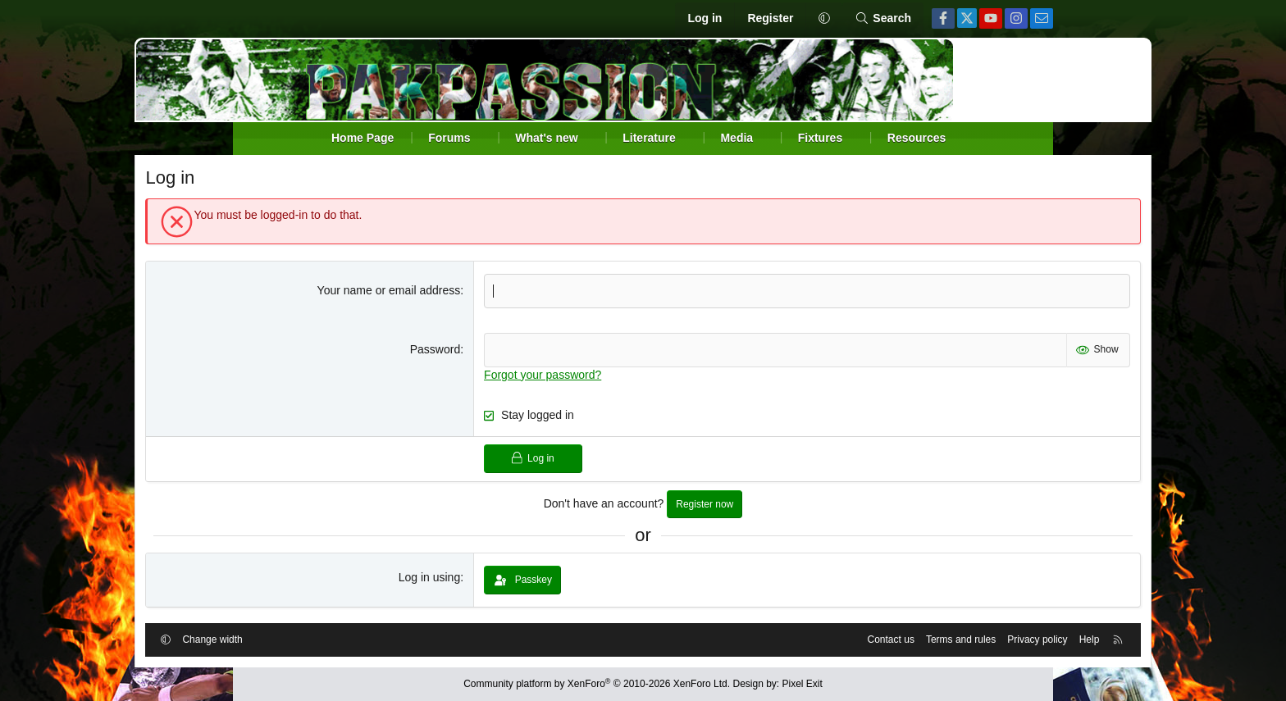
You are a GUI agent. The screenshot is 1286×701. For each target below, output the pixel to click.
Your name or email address (423, 291)
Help (988, 638)
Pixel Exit (802, 684)
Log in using (463, 578)
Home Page (362, 137)
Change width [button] (313, 638)
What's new (546, 137)
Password (469, 350)
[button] (823, 18)
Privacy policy (937, 638)
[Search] (882, 18)
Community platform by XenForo (596, 684)
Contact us (790, 638)
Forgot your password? (577, 376)
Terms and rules (860, 638)
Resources (916, 137)
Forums (449, 137)
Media (736, 137)
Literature (649, 137)
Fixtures (820, 137)
